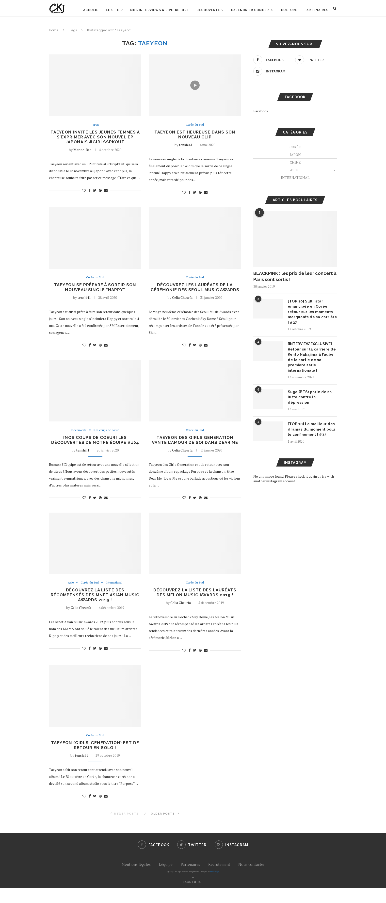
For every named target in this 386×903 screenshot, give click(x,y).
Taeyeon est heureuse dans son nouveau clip (194, 135)
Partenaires (316, 10)
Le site (112, 10)
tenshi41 (185, 145)
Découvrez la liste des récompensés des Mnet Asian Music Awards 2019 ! (95, 609)
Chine (295, 162)
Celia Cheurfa (182, 304)
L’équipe (166, 879)
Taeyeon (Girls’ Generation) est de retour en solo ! (95, 759)
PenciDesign (214, 886)
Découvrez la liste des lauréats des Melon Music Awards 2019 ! (195, 606)
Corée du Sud (194, 125)
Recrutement (219, 879)
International (114, 596)
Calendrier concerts (252, 10)
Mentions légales (136, 879)
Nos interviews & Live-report (159, 10)
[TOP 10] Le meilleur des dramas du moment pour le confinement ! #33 (312, 435)
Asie (69, 596)
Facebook (260, 111)
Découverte (208, 10)
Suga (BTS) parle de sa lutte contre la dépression (310, 400)
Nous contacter (251, 879)
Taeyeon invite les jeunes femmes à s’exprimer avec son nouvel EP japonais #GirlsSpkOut (95, 137)
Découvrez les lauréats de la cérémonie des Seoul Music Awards (195, 291)
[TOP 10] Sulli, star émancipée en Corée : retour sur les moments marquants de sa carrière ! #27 (312, 312)
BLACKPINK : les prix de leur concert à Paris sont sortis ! (295, 276)
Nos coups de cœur (107, 437)
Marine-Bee (82, 150)
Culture (289, 10)
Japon (95, 125)
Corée (295, 147)
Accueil (90, 10)
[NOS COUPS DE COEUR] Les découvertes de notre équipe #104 (95, 450)
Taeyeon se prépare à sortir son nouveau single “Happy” (95, 289)
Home (54, 30)
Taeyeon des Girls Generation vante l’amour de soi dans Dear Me (194, 447)
